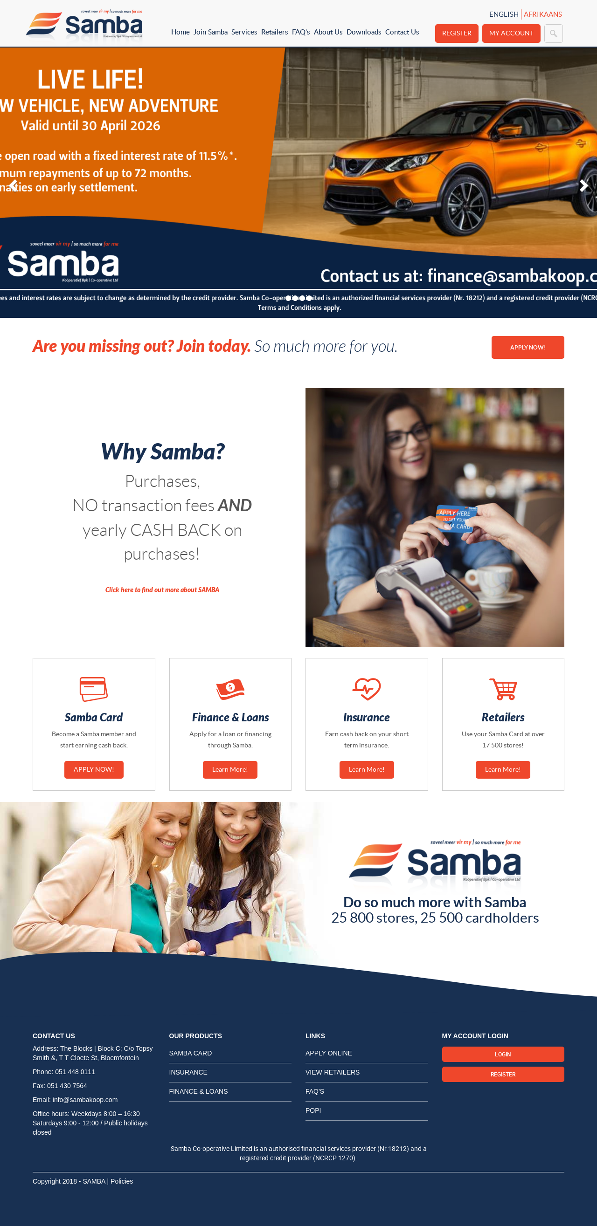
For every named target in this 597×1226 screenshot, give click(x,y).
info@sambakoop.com (85, 1099)
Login (503, 1054)
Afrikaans (543, 14)
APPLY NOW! (528, 347)
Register (457, 33)
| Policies (120, 1181)
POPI (313, 1110)
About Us (328, 31)
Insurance (188, 1072)
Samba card (190, 1053)
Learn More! (230, 769)
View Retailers (332, 1072)
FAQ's (301, 31)
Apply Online (328, 1053)
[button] (11, 182)
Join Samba (211, 31)
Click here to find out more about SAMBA (162, 590)
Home (180, 31)
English (504, 14)
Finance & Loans (198, 1091)
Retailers (274, 31)
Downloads (364, 31)
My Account (511, 33)
